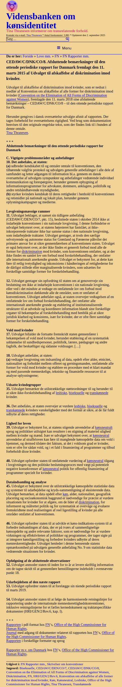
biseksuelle (76, 393)
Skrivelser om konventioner (65, 664)
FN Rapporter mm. (76, 56)
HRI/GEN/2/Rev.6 (45, 676)
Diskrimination (16, 676)
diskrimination (32, 251)
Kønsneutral (65, 680)
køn (65, 494)
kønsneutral (101, 435)
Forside (28, 56)
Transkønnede (82, 684)
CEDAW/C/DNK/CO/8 (83, 668)
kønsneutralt (103, 427)
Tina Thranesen (34, 35)
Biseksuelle (27, 668)
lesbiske (61, 393)
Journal (11, 633)
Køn (52, 680)
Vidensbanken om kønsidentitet (40, 20)
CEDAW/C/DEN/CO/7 (51, 668)
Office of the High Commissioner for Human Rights (60, 635)
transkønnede (99, 393)
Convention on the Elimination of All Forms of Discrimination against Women (57, 672)
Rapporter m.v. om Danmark (26, 650)
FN (57, 56)
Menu (64, 48)
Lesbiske (80, 680)
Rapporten (13, 625)
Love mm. (44, 56)
